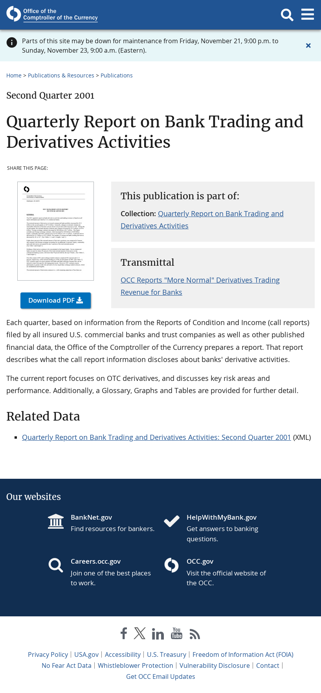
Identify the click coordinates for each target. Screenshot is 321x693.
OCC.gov (200, 561)
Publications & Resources (61, 75)
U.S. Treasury (166, 654)
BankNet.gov (91, 517)
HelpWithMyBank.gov (222, 517)
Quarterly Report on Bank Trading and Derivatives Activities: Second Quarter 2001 (156, 437)
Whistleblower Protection (135, 665)
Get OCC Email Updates (160, 676)
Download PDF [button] (51, 300)
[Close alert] (308, 45)
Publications (117, 75)
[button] (287, 15)
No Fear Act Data (67, 665)
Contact (267, 665)
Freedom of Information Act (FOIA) (243, 654)
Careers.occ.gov (96, 561)
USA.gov (86, 654)
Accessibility (123, 654)
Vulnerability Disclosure (215, 665)
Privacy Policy (48, 654)
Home (14, 75)
